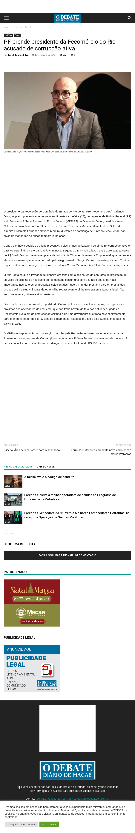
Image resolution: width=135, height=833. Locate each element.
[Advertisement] (67, 6)
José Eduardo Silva (18, 54)
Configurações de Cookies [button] (21, 824)
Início (6, 27)
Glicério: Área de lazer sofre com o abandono (32, 450)
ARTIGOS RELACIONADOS (18, 466)
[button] (130, 18)
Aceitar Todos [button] (49, 824)
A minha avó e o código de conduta (49, 477)
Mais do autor (45, 466)
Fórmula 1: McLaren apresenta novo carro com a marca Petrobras (101, 452)
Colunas (9, 486)
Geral (28, 27)
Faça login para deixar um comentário (67, 555)
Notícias (17, 27)
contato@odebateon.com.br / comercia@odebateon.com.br (73, 798)
